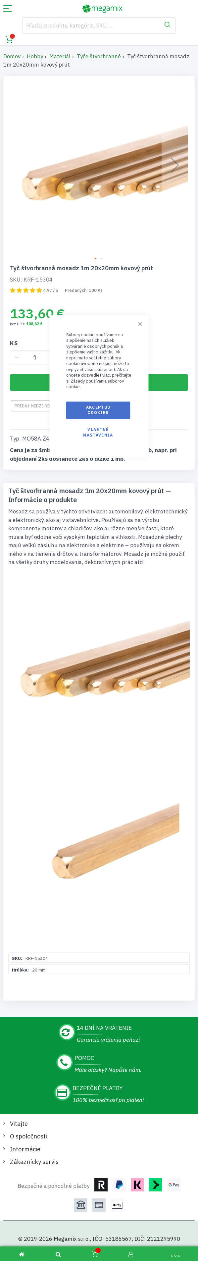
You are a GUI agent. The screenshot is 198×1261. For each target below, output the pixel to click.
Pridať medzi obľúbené (40, 405)
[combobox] (99, 25)
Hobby (35, 56)
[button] (96, 259)
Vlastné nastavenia (98, 432)
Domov (12, 56)
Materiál (60, 56)
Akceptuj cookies (98, 410)
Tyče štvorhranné (99, 56)
